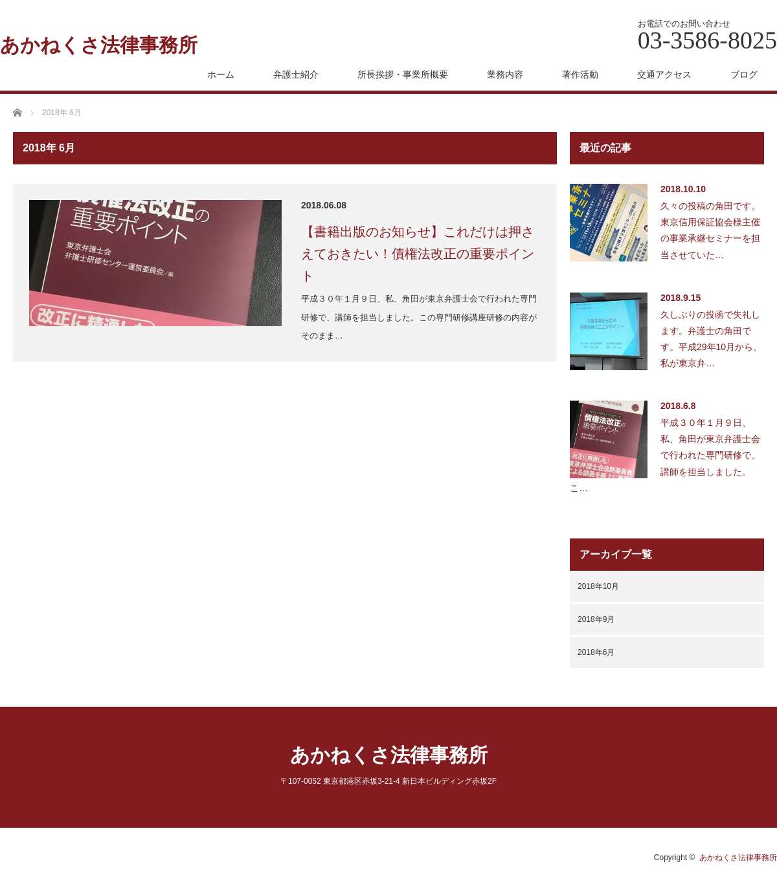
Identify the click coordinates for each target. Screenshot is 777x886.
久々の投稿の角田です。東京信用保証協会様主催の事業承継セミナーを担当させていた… (710, 230)
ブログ (744, 74)
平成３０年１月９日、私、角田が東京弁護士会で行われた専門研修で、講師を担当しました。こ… (665, 455)
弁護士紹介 (296, 74)
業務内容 (505, 74)
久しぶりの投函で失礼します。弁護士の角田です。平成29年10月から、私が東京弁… (711, 339)
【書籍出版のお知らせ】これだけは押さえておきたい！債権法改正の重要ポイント (417, 254)
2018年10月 (598, 586)
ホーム (220, 74)
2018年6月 (596, 652)
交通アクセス (664, 74)
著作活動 (580, 74)
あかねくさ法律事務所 (98, 45)
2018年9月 (596, 619)
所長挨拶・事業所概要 (402, 74)
